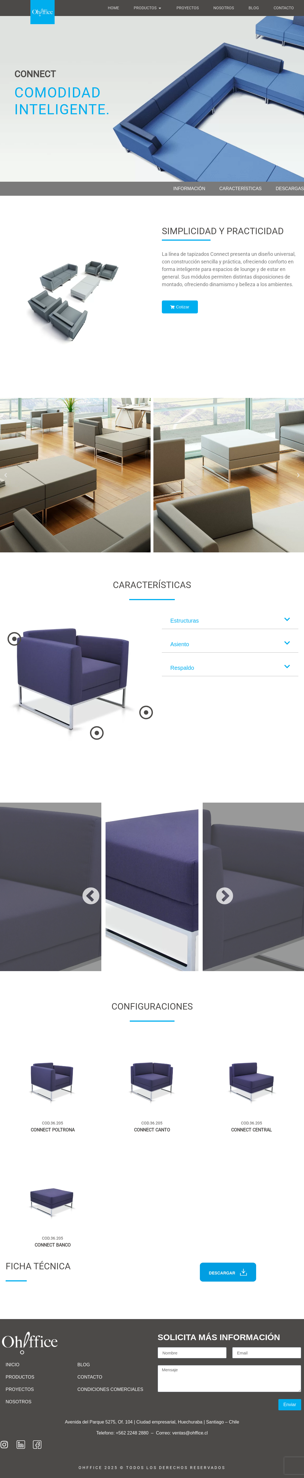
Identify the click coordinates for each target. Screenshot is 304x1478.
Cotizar (179, 306)
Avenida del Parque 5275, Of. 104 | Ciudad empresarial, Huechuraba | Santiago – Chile (152, 1422)
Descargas (290, 188)
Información (189, 188)
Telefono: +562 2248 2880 (123, 1433)
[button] (5, 475)
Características (240, 188)
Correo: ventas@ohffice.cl (182, 1433)
